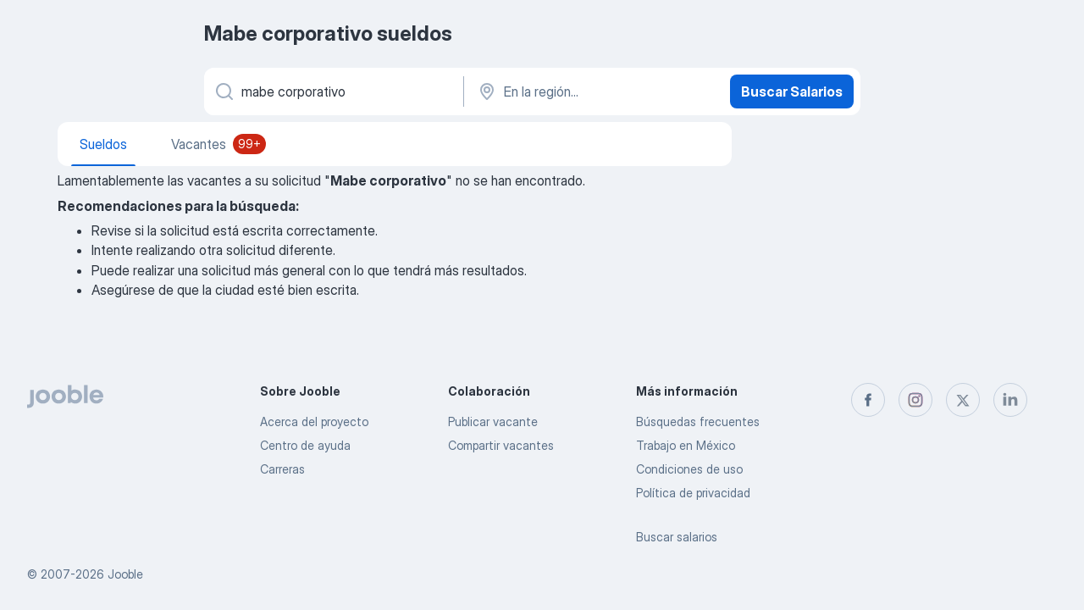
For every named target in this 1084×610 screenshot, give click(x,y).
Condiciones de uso (689, 469)
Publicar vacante (493, 421)
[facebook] (868, 400)
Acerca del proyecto (314, 421)
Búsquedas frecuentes (698, 421)
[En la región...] (595, 91)
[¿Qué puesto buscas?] (332, 91)
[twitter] (963, 400)
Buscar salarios (676, 537)
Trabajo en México (685, 445)
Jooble (125, 574)
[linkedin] (1010, 400)
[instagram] (915, 400)
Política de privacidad (693, 492)
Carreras (282, 469)
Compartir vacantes (501, 445)
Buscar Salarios (792, 91)
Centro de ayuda (305, 445)
